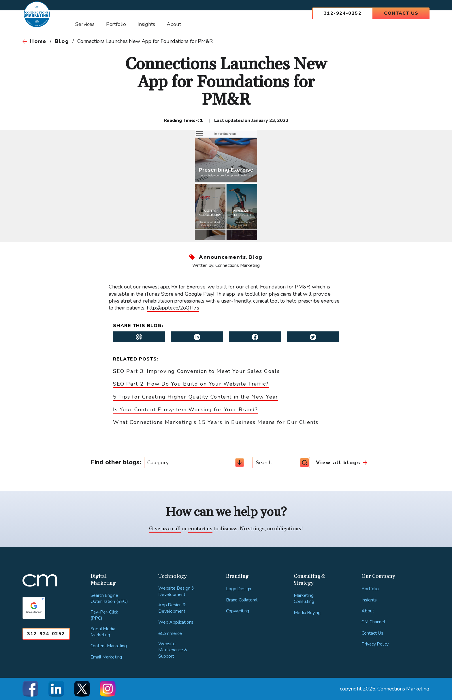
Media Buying (307, 613)
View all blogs (338, 462)
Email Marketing (106, 657)
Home (38, 41)
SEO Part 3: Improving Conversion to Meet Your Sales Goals (196, 371)
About (367, 611)
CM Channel (373, 622)
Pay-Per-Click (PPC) (104, 615)
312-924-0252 (342, 13)
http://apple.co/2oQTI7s (173, 307)
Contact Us (401, 13)
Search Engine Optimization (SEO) (109, 599)
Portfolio (370, 589)
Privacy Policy (375, 644)
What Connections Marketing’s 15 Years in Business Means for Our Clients (216, 422)
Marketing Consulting (304, 599)
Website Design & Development (176, 591)
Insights (369, 600)
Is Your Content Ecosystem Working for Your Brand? (185, 409)
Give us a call (164, 528)
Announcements (222, 257)
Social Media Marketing (103, 632)
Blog (62, 41)
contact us (200, 528)
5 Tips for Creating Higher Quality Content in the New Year (195, 396)
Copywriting (237, 611)
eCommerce (170, 634)
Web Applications (175, 622)
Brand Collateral (241, 600)
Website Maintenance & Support (172, 650)
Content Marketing (109, 646)
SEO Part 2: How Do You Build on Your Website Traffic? (191, 383)
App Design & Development (172, 608)
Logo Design (238, 589)
